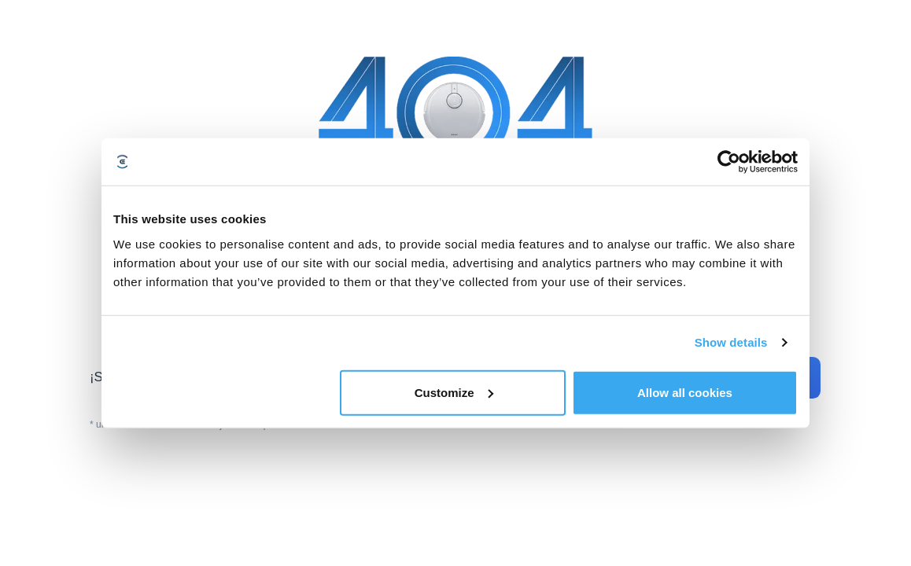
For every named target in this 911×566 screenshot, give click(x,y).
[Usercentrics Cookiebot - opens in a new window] (729, 162)
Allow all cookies (684, 392)
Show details (731, 342)
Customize (454, 392)
